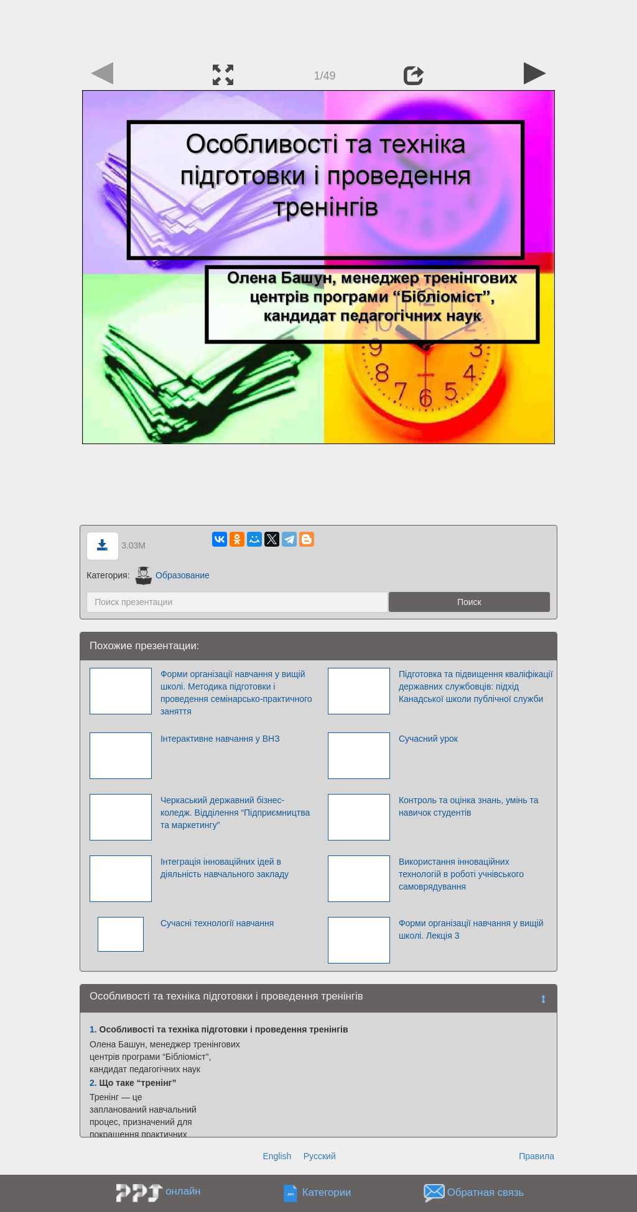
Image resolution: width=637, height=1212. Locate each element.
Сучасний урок (428, 739)
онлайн (182, 1191)
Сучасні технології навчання (217, 923)
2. (93, 1083)
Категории (326, 1193)
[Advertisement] (318, 28)
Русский (320, 1156)
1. (93, 1029)
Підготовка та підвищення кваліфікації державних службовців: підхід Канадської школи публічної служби (476, 686)
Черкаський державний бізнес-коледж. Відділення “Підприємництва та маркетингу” (235, 812)
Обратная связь (485, 1193)
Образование (172, 575)
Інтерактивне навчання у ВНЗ (220, 739)
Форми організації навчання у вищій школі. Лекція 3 (471, 929)
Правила (536, 1156)
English (277, 1156)
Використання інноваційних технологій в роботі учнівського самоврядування (461, 874)
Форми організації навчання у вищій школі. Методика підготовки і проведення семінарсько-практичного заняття (236, 692)
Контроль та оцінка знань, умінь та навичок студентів (469, 806)
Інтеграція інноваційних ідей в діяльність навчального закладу (224, 868)
